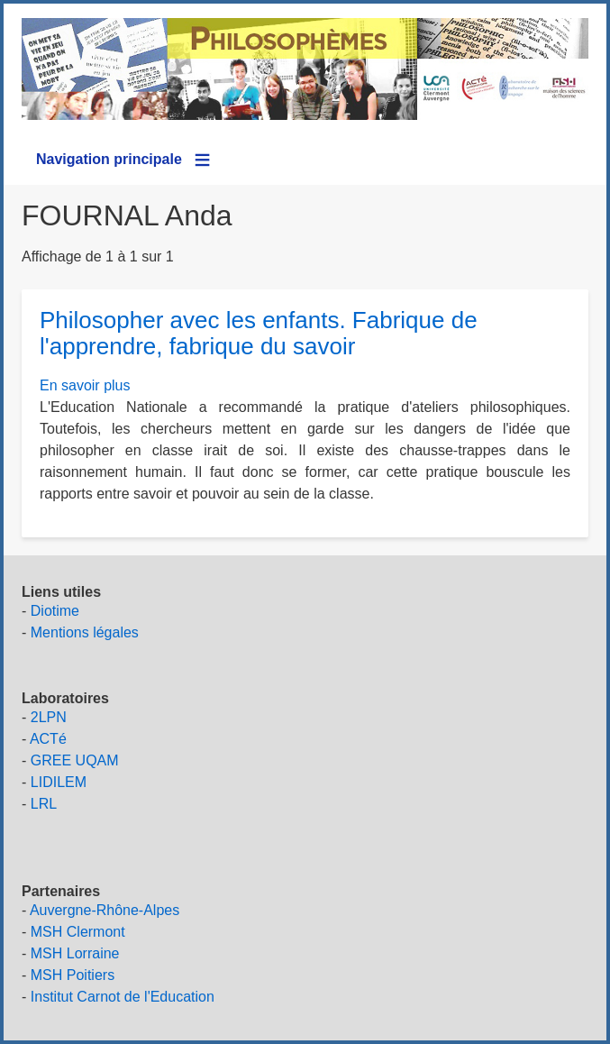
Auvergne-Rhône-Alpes (104, 910)
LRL (44, 803)
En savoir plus (85, 385)
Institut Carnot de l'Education (122, 996)
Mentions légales (85, 632)
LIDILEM (58, 782)
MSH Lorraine (75, 953)
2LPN (49, 717)
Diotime (55, 610)
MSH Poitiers (72, 975)
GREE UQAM (75, 760)
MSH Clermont (78, 931)
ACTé (48, 738)
